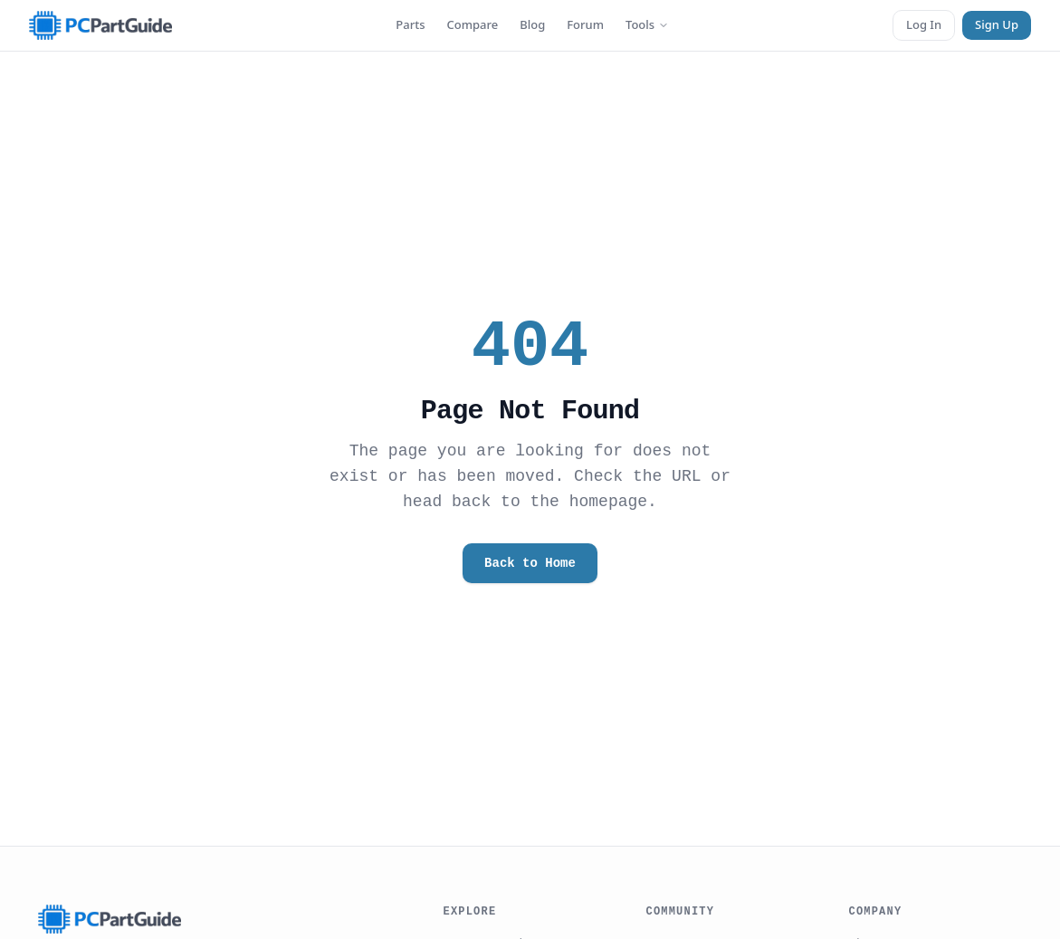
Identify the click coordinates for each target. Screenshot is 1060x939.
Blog (532, 24)
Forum (585, 24)
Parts (410, 24)
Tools (647, 24)
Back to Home (530, 562)
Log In (923, 24)
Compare (472, 24)
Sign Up (996, 24)
